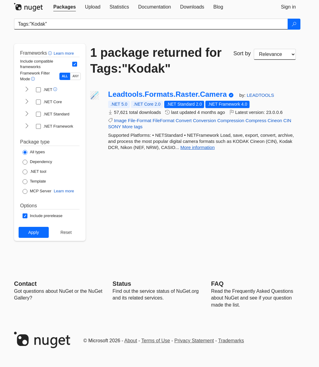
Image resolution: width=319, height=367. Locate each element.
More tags (132, 126)
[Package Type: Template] (34, 182)
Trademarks (231, 340)
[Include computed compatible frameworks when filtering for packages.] (75, 64)
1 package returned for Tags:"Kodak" (156, 60)
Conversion (204, 120)
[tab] (64, 7)
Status (121, 283)
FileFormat (164, 120)
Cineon (275, 120)
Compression (230, 120)
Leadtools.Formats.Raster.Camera (167, 94)
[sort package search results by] (275, 54)
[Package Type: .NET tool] (34, 172)
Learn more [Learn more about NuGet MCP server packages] (64, 191)
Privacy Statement (194, 340)
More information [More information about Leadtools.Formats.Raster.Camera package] (197, 147)
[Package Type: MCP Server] (37, 191)
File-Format (139, 120)
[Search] (294, 24)
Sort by (242, 53)
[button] (50, 53)
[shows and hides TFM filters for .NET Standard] (27, 114)
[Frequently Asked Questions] (217, 283)
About (130, 340)
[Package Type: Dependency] (37, 162)
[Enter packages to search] (151, 24)
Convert (184, 120)
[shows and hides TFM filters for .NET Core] (27, 102)
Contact (25, 283)
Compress (256, 120)
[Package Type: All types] (33, 152)
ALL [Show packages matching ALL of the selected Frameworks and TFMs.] (65, 76)
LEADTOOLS (260, 95)
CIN (287, 120)
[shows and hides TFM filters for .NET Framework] (27, 126)
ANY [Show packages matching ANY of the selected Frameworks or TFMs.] (76, 76)
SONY (114, 126)
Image (120, 120)
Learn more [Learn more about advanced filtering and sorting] (64, 53)
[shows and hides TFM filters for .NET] (27, 90)
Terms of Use (155, 340)
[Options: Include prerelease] (42, 216)
